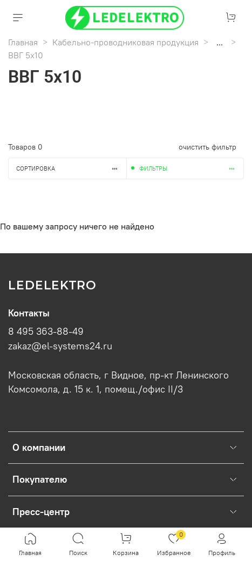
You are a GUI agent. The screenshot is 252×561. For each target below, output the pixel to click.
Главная (23, 42)
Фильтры (191, 168)
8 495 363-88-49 (46, 331)
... (219, 42)
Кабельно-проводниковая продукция (125, 42)
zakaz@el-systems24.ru (60, 346)
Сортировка (71, 168)
